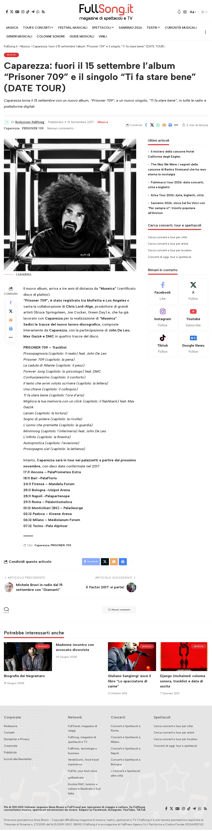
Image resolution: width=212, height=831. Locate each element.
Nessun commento (63, 129)
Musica (12, 55)
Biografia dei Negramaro (24, 677)
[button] (185, 12)
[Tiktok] (163, 345)
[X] (11, 11)
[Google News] (17, 11)
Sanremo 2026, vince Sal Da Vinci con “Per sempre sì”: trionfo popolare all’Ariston (176, 208)
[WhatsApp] (38, 11)
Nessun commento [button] (116, 611)
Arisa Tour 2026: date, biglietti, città (177, 196)
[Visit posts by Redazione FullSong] (7, 123)
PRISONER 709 (34, 129)
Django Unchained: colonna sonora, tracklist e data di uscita (182, 682)
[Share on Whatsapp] (158, 126)
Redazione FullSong (31, 123)
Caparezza (12, 129)
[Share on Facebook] (146, 126)
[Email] (164, 126)
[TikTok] (27, 11)
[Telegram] (32, 11)
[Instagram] (22, 11)
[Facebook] (7, 11)
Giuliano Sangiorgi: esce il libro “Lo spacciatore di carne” (129, 682)
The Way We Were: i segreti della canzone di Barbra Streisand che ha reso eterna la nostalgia (177, 170)
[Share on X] (152, 126)
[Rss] (43, 11)
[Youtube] (193, 318)
